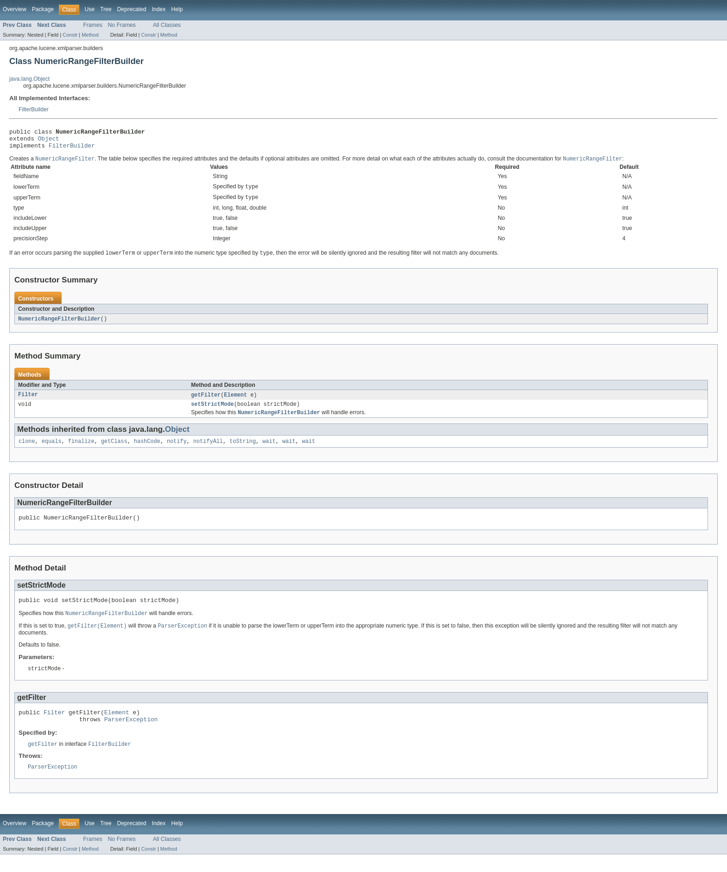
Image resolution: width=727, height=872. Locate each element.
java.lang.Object (29, 79)
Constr (70, 35)
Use (89, 9)
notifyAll (208, 450)
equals (52, 450)
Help (177, 9)
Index (159, 9)
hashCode (147, 450)
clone (27, 450)
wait (268, 450)
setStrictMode (212, 412)
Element (235, 401)
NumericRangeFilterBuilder (59, 325)
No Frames (122, 25)
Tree (106, 9)
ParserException (131, 735)
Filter (28, 401)
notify (177, 450)
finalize (81, 450)
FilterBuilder (34, 109)
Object (48, 141)
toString (243, 450)
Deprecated (132, 9)
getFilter (206, 401)
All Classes (167, 25)
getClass (114, 450)
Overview (14, 9)
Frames (92, 25)
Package (43, 9)
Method (90, 35)
